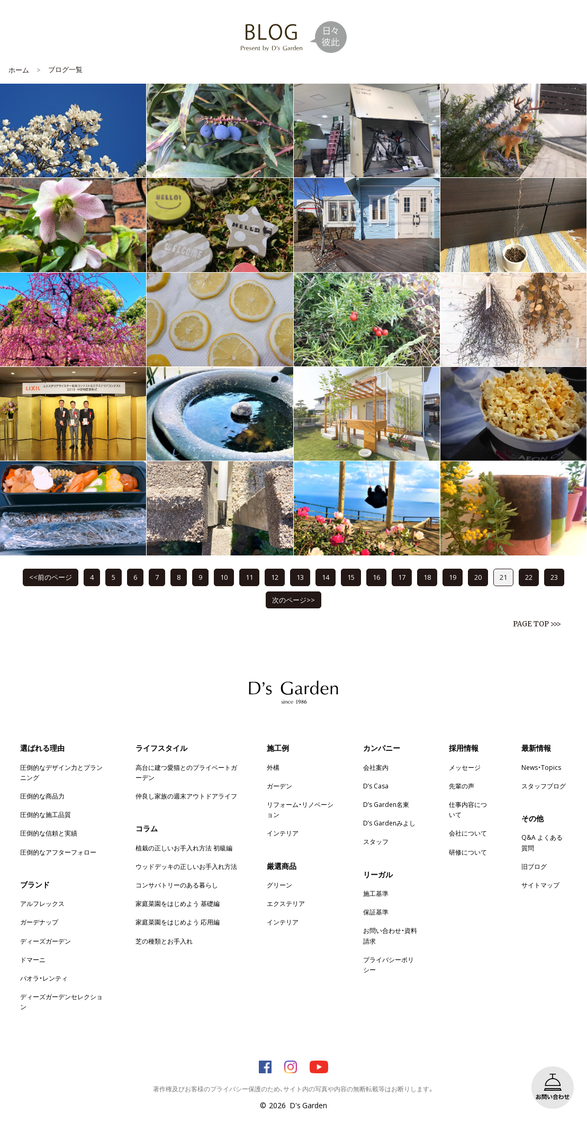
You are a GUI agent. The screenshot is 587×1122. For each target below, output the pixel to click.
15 (351, 577)
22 (528, 577)
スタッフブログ (543, 786)
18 (427, 577)
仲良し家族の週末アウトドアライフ (186, 796)
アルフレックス (42, 903)
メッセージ (465, 767)
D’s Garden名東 (386, 804)
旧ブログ (534, 866)
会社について (468, 833)
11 (249, 577)
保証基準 (376, 912)
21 (503, 577)
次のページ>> (293, 600)
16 (376, 577)
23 (554, 577)
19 (452, 577)
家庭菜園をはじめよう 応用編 (178, 922)
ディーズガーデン (45, 941)
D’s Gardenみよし (389, 823)
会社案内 (376, 767)
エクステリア (286, 903)
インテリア (283, 833)
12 (274, 577)
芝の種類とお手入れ (164, 941)
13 (300, 577)
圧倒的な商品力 (42, 796)
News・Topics (541, 767)
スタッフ (376, 841)
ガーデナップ (39, 922)
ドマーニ (33, 959)
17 (401, 577)
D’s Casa (376, 786)
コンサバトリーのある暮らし (177, 885)
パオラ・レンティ (44, 978)
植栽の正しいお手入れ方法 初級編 (184, 847)
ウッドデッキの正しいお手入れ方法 (186, 866)
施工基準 (376, 893)
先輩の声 (461, 786)
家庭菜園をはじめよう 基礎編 (178, 903)
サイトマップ (540, 885)
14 (325, 577)
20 (478, 577)
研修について (468, 852)
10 (224, 577)
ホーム (18, 70)
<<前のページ (50, 577)
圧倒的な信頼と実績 (48, 833)
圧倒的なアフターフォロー (58, 852)
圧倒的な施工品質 (45, 814)
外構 (273, 767)
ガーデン (279, 786)
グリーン (279, 885)
